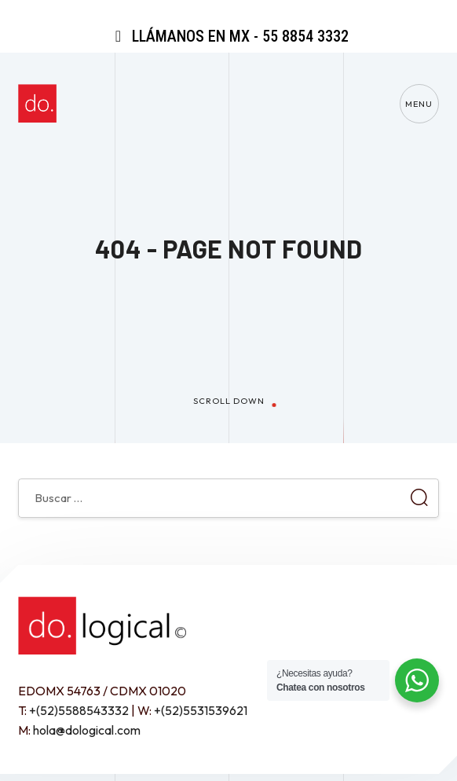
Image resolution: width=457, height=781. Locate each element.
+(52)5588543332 (79, 710)
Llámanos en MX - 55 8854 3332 (228, 36)
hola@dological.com (87, 730)
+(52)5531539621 (200, 710)
